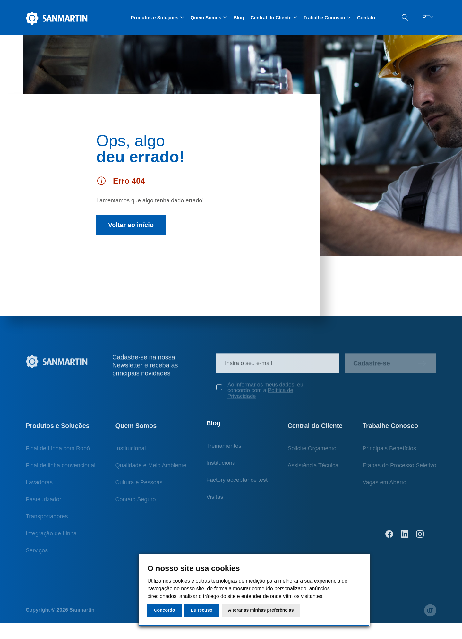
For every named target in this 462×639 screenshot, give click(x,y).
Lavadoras (39, 486)
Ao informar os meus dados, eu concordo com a (259, 394)
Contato (366, 17)
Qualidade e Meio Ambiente (150, 469)
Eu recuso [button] (201, 610)
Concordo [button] (164, 610)
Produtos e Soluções (58, 429)
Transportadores (47, 520)
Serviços (37, 554)
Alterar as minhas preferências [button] (261, 610)
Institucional (130, 452)
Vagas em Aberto (384, 486)
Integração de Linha (51, 537)
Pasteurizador (43, 503)
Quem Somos (136, 429)
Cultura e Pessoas (138, 486)
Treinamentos (223, 452)
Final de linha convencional (60, 469)
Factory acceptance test (237, 486)
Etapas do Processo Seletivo (399, 469)
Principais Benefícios (389, 452)
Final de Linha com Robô (58, 452)
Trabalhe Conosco (390, 429)
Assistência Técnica (312, 469)
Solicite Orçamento (311, 452)
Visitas (214, 503)
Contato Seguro (135, 503)
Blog (238, 17)
